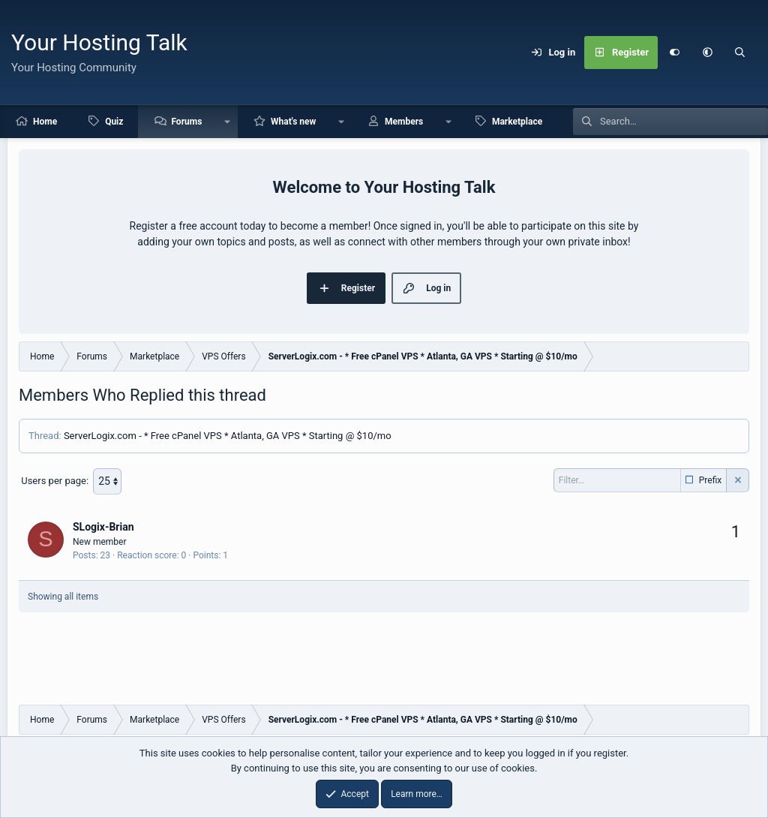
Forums (186, 121)
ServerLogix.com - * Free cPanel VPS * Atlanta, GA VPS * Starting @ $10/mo (228, 435)
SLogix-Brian (103, 526)
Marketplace (517, 121)
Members (404, 121)
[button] (707, 52)
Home (45, 121)
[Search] (740, 52)
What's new (293, 121)
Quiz (114, 121)
